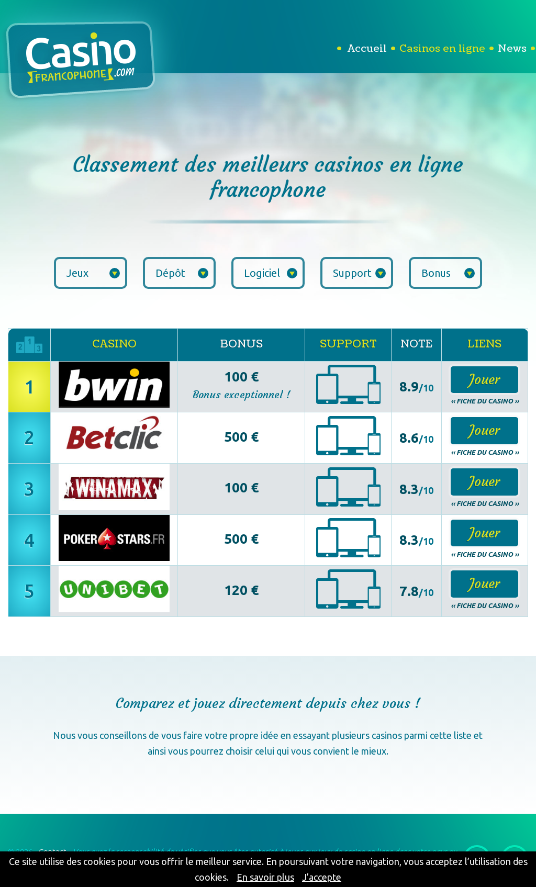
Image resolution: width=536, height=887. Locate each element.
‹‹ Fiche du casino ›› (485, 401)
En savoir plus (265, 877)
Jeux (93, 273)
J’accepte (321, 877)
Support (359, 273)
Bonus (448, 273)
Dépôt (182, 273)
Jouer (484, 380)
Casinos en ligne (442, 48)
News (512, 48)
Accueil (367, 48)
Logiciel (270, 273)
